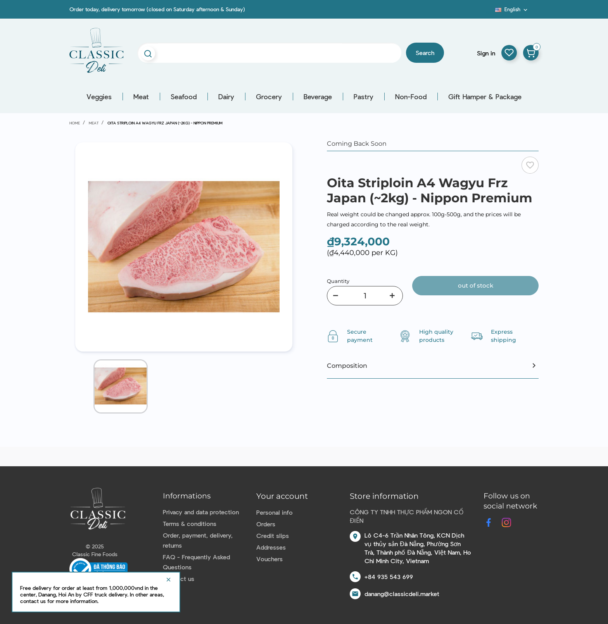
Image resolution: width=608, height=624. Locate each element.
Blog (490, 12)
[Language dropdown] (512, 9)
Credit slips (272, 535)
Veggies (99, 96)
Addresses (271, 547)
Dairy (226, 96)
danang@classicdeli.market (401, 593)
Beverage (318, 96)
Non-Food (411, 96)
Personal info (274, 512)
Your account (282, 496)
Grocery (269, 96)
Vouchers (269, 558)
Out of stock (475, 285)
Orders (265, 523)
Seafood (184, 96)
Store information (384, 496)
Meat (141, 96)
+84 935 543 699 (388, 576)
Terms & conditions (189, 523)
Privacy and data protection (201, 511)
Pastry (363, 96)
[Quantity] (365, 295)
